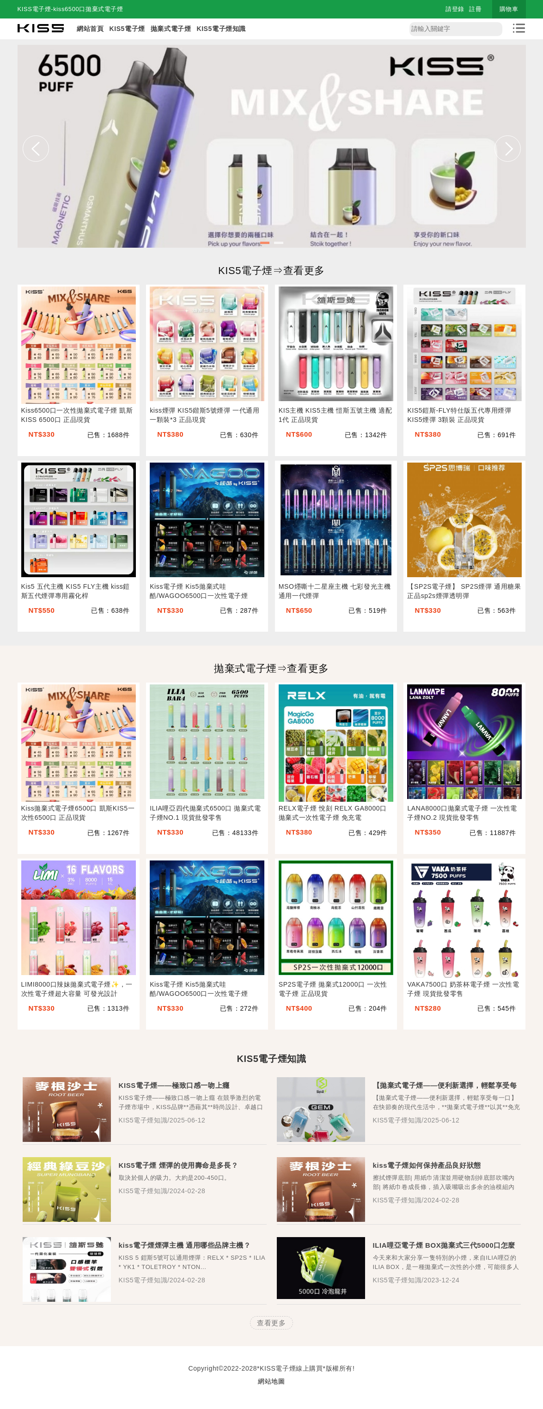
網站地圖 (271, 1381)
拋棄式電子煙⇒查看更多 (271, 668)
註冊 (475, 9)
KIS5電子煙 (127, 28)
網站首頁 (90, 28)
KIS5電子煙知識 (221, 28)
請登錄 (454, 9)
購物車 (509, 9)
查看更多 (271, 1323)
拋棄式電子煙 (171, 28)
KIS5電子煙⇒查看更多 (271, 270)
